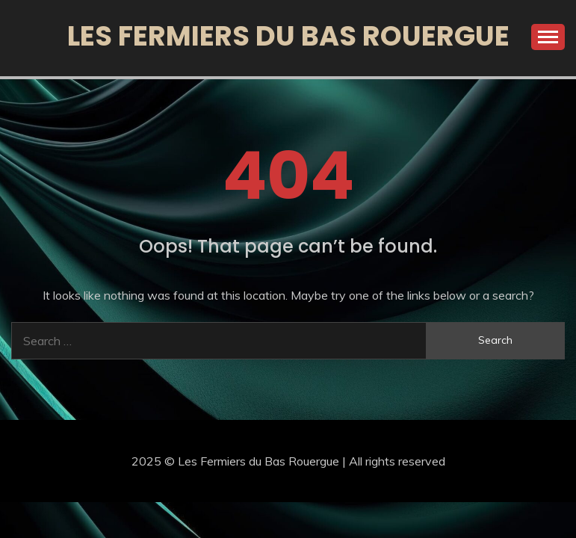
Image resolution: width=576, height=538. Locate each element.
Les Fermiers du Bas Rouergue (288, 35)
